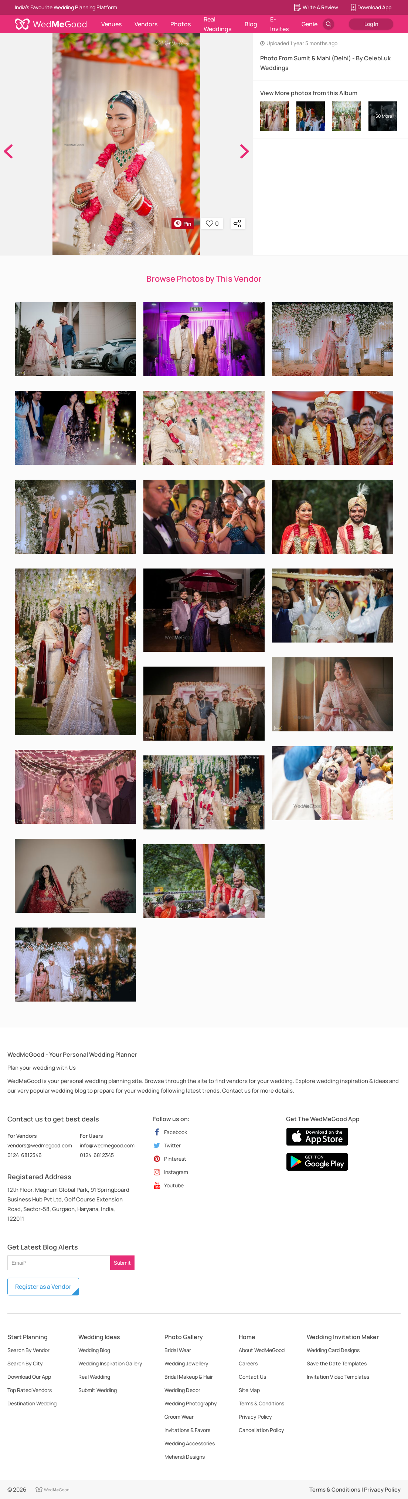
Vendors (146, 24)
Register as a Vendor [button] (43, 1286)
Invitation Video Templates (338, 1376)
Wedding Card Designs (333, 1350)
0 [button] (212, 223)
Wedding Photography (190, 1403)
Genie (309, 24)
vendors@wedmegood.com (39, 1145)
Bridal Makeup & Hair (188, 1376)
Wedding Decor (182, 1390)
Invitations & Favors (187, 1429)
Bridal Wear (177, 1350)
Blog (251, 24)
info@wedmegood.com (107, 1145)
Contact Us (252, 1376)
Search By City (25, 1363)
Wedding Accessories (189, 1443)
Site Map (249, 1390)
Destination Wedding (32, 1403)
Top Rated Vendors (29, 1390)
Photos (180, 24)
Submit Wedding (97, 1390)
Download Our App (29, 1376)
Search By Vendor (28, 1350)
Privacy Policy (255, 1416)
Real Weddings (217, 24)
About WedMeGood (262, 1350)
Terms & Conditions (261, 1403)
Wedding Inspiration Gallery (110, 1363)
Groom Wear (179, 1416)
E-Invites (279, 24)
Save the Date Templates (337, 1363)
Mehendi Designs (184, 1456)
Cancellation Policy (261, 1429)
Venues (111, 24)
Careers (248, 1363)
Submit (122, 1262)
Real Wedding (94, 1376)
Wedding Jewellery (186, 1363)
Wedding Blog (94, 1350)
